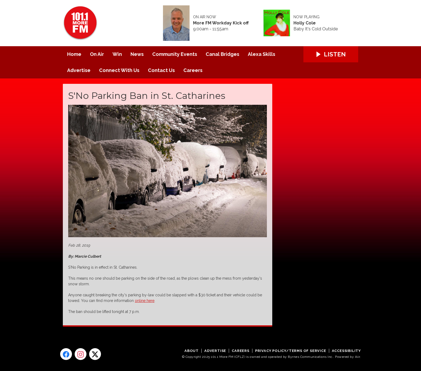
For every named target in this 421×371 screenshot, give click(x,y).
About (191, 351)
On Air (97, 54)
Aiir (357, 357)
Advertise (78, 70)
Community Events (174, 54)
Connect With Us (119, 70)
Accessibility (346, 351)
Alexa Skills (261, 54)
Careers (192, 70)
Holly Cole (304, 23)
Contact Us (161, 70)
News (137, 54)
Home (74, 54)
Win (117, 54)
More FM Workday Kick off (221, 23)
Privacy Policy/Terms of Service (290, 351)
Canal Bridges (222, 54)
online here (144, 300)
